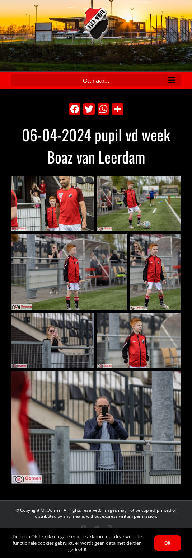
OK (167, 543)
